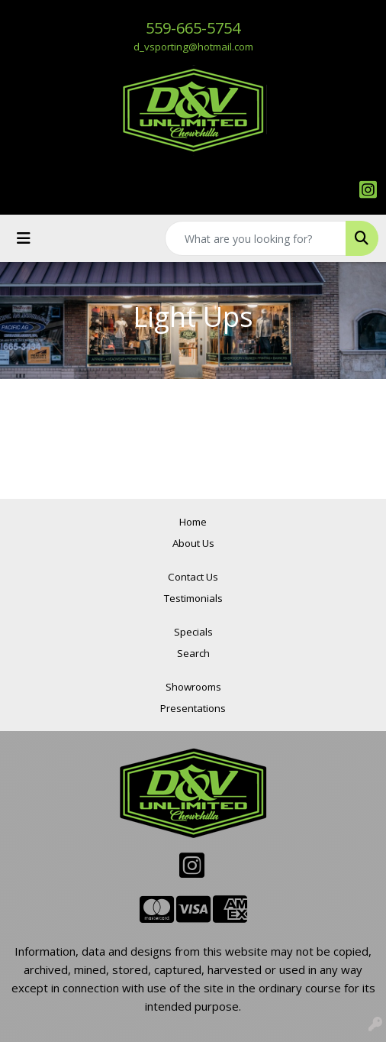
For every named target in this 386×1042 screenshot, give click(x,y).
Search (193, 653)
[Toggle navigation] (24, 238)
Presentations (193, 708)
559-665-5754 (193, 28)
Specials (193, 632)
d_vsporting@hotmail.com (193, 46)
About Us (193, 543)
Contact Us (193, 577)
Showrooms (193, 687)
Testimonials (193, 598)
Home (193, 522)
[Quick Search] (255, 238)
